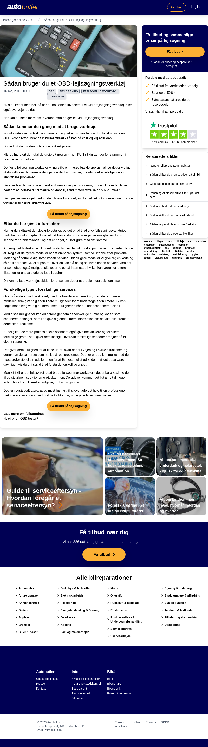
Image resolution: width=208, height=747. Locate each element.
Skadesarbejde (119, 636)
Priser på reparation (119, 693)
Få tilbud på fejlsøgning (68, 214)
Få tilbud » (175, 51)
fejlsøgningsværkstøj (100, 91)
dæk (169, 241)
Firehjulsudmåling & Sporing (78, 610)
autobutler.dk (167, 244)
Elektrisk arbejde (70, 595)
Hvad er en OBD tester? (20, 418)
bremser (190, 248)
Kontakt (41, 688)
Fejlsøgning (67, 602)
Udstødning (170, 624)
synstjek (201, 241)
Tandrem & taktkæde (176, 610)
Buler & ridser (26, 632)
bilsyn (160, 241)
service (148, 241)
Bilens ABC (114, 683)
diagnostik (57, 96)
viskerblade (162, 257)
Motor (112, 588)
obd (51, 91)
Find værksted (81, 693)
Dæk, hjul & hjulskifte (73, 588)
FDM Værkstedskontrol (86, 683)
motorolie (149, 254)
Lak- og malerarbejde (73, 632)
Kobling (64, 624)
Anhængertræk (27, 602)
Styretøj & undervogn (177, 588)
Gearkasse (66, 617)
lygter (195, 254)
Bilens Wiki (114, 688)
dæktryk (177, 257)
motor (190, 251)
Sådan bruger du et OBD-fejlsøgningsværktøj (64, 83)
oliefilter (179, 251)
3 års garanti (80, 688)
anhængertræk (152, 248)
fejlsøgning (69, 91)
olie (167, 248)
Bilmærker (78, 698)
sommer (183, 244)
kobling (177, 248)
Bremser (22, 624)
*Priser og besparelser (86, 678)
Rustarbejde (117, 610)
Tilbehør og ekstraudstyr (179, 617)
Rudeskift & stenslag (123, 602)
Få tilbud (176, 7)
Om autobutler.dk (47, 678)
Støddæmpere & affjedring (180, 595)
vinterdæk (150, 244)
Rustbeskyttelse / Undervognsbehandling (124, 619)
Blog (110, 678)
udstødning (151, 251)
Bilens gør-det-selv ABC (18, 20)
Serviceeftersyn (119, 628)
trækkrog (164, 254)
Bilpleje (22, 617)
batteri (148, 257)
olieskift (166, 251)
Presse (40, 683)
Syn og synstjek (173, 602)
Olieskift (114, 595)
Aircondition (25, 588)
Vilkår (137, 722)
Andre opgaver (27, 595)
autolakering (180, 254)
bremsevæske (194, 257)
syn (190, 241)
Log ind (196, 7)
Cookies (151, 722)
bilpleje (180, 241)
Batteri (21, 610)
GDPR (165, 722)
